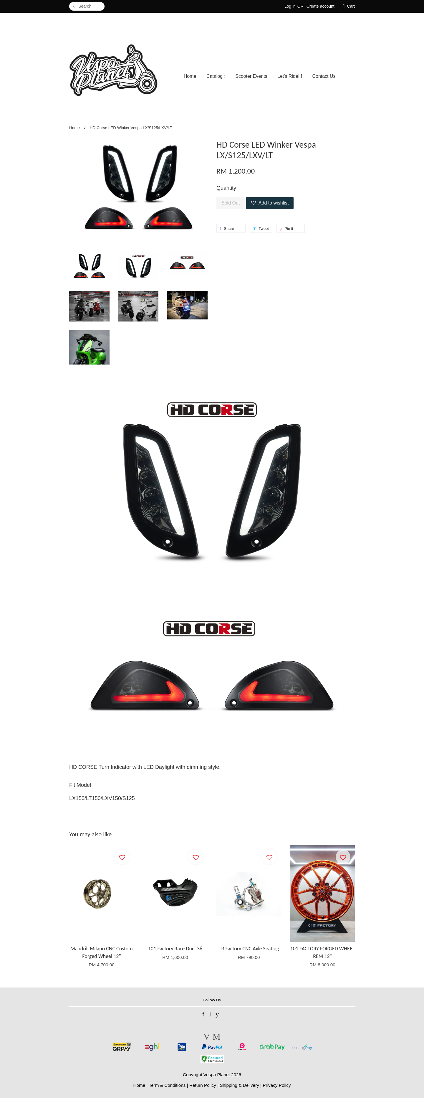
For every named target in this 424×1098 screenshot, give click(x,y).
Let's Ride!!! (289, 76)
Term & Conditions (167, 1085)
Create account (320, 6)
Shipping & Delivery (239, 1085)
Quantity (226, 188)
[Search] (87, 6)
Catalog (215, 76)
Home (190, 76)
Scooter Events (251, 76)
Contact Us (323, 76)
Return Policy (202, 1085)
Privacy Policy (277, 1085)
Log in (290, 6)
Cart (351, 6)
